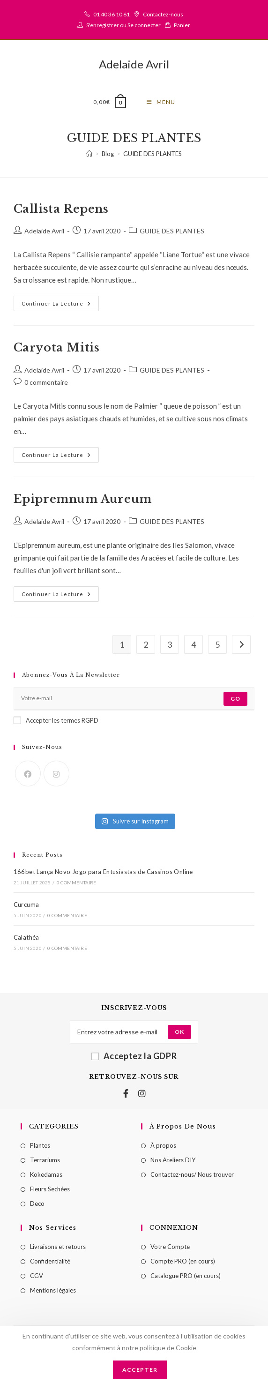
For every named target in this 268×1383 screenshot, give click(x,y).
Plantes (40, 1147)
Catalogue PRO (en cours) (185, 1277)
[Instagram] (56, 775)
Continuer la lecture (60, 303)
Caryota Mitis (57, 349)
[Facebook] (28, 775)
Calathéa (26, 939)
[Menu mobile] (161, 102)
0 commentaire (46, 384)
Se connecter (144, 25)
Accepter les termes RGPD (56, 722)
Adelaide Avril (134, 64)
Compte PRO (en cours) (182, 1263)
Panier (182, 25)
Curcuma (26, 906)
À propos (163, 1147)
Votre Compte (170, 1248)
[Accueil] (89, 155)
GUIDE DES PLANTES (152, 155)
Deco (37, 1205)
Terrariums (45, 1162)
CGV (36, 1277)
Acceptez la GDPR (134, 1058)
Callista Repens (61, 210)
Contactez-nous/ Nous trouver (192, 1176)
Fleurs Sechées (50, 1191)
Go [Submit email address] (235, 700)
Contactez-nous (163, 14)
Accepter (140, 1369)
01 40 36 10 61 (111, 14)
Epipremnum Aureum (83, 501)
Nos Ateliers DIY (172, 1162)
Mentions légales (53, 1292)
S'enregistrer (102, 25)
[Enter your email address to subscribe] (134, 700)
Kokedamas (46, 1176)
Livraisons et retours (58, 1248)
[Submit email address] (179, 1034)
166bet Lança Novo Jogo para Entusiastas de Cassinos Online (103, 873)
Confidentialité (50, 1263)
